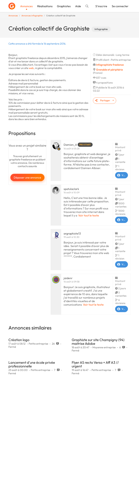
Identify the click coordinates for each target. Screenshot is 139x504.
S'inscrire (101, 6)
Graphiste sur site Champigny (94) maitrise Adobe (98, 342)
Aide (78, 6)
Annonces (26, 6)
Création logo (18, 340)
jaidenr (68, 278)
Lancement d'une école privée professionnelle (31, 364)
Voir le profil (121, 175)
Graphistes (64, 6)
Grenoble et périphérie (109, 69)
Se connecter (120, 6)
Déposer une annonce (27, 177)
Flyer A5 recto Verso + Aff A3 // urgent (95, 364)
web (31, 68)
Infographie (101, 29)
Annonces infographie (32, 15)
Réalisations (45, 6)
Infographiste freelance (110, 64)
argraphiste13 (72, 233)
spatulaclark (71, 189)
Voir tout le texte (88, 215)
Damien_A (70, 144)
